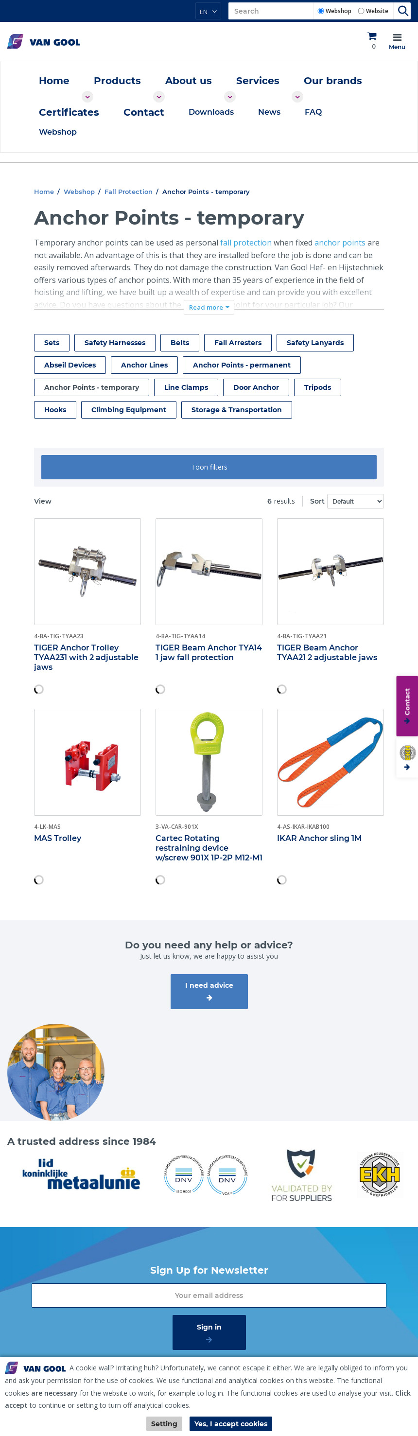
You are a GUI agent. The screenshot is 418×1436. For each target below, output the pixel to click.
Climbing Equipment (128, 409)
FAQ (313, 112)
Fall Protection (128, 191)
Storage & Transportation (237, 409)
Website (377, 11)
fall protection (246, 242)
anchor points (340, 242)
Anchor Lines (144, 365)
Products (117, 81)
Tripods (317, 387)
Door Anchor (256, 387)
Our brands (333, 81)
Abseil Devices (70, 365)
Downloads (211, 112)
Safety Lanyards (315, 342)
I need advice (209, 985)
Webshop (338, 11)
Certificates (69, 112)
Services (257, 81)
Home (54, 81)
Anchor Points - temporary (91, 387)
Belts (180, 342)
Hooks (55, 409)
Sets (51, 342)
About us (188, 81)
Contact (143, 112)
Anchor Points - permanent (242, 365)
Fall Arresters (237, 342)
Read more (206, 307)
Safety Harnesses (115, 342)
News (269, 112)
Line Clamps (186, 387)
